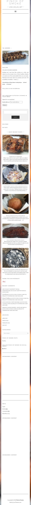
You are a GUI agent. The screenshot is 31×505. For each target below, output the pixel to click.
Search (15, 117)
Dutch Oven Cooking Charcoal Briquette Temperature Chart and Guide (15, 303)
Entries (5, 409)
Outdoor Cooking (15, 82)
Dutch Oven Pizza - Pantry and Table (10, 302)
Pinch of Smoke (20, 500)
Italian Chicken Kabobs (9, 70)
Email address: (6, 102)
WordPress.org (6, 413)
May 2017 (4, 325)
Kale (11, 502)
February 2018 (6, 322)
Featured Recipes (5, 82)
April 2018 (4, 318)
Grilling (10, 82)
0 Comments (9, 84)
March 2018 (5, 320)
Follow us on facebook (11, 88)
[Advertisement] (15, 30)
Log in (3, 406)
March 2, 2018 (5, 67)
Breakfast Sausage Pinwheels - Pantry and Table (13, 307)
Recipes (20, 82)
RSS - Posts (4, 127)
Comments (6, 411)
